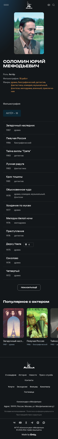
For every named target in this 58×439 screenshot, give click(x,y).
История (23, 375)
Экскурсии (22, 386)
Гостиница (29, 392)
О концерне (10, 375)
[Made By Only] (29, 434)
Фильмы (34, 386)
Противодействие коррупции (29, 415)
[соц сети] (14, 422)
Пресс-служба (46, 375)
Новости (33, 375)
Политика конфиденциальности (40, 411)
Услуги (11, 386)
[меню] (6, 5)
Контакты (29, 380)
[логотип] (29, 5)
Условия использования (14, 411)
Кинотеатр (45, 386)
